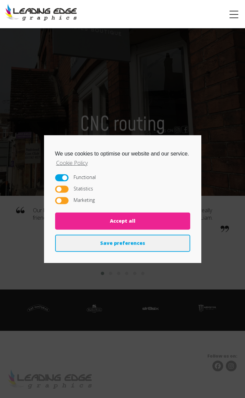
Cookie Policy (72, 162)
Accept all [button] (122, 221)
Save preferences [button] (122, 243)
